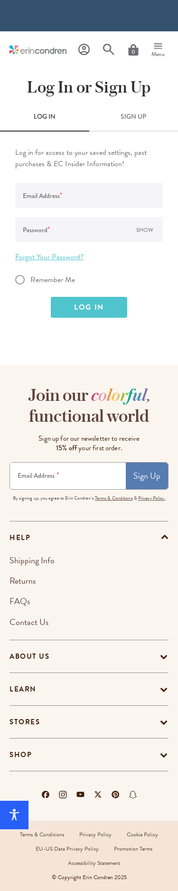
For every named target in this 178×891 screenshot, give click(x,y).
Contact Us (28, 622)
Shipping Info (32, 560)
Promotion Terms (133, 848)
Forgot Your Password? (49, 257)
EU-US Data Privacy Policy (67, 848)
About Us (29, 656)
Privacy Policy (95, 834)
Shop (20, 754)
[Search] (108, 49)
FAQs (19, 601)
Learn (23, 689)
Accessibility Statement (94, 863)
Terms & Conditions (114, 498)
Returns (22, 580)
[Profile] (84, 49)
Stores (24, 722)
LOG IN (45, 116)
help (19, 537)
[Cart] (133, 49)
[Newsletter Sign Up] (68, 476)
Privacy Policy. (152, 498)
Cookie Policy (142, 834)
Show (144, 230)
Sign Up (146, 475)
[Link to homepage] (37, 49)
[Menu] (158, 49)
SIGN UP (133, 116)
